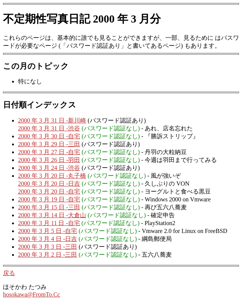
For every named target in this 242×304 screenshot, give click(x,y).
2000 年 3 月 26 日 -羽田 (49, 160)
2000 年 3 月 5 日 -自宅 (47, 231)
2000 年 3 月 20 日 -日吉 (49, 183)
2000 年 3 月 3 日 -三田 (47, 247)
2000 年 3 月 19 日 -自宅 (49, 199)
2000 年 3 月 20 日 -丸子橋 (52, 175)
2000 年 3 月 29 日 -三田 (49, 144)
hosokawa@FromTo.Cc (31, 294)
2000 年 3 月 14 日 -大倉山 (52, 215)
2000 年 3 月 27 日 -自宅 (49, 152)
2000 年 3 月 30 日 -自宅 (49, 136)
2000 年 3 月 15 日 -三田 (49, 207)
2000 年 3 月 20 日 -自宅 (49, 191)
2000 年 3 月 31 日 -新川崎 (52, 120)
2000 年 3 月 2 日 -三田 (47, 254)
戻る (9, 273)
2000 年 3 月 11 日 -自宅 (49, 223)
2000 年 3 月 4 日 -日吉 (47, 239)
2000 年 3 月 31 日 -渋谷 (49, 128)
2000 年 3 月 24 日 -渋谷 (49, 168)
